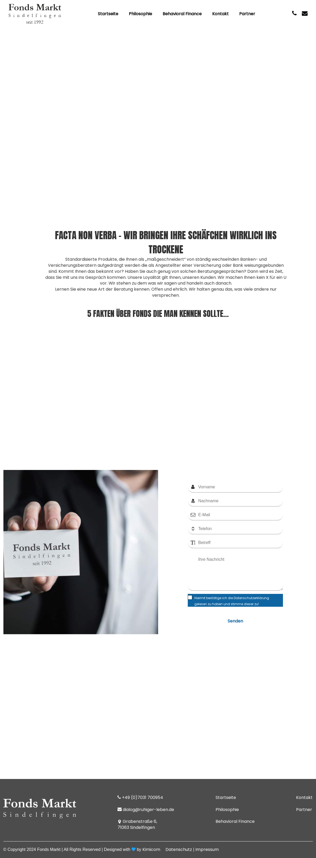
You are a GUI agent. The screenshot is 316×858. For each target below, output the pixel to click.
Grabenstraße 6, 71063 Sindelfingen (137, 824)
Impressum (207, 849)
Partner (247, 14)
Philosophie (140, 14)
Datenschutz (178, 849)
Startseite (108, 14)
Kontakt (220, 14)
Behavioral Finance (182, 14)
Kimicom (151, 849)
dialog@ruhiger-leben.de (145, 810)
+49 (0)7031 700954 (140, 798)
